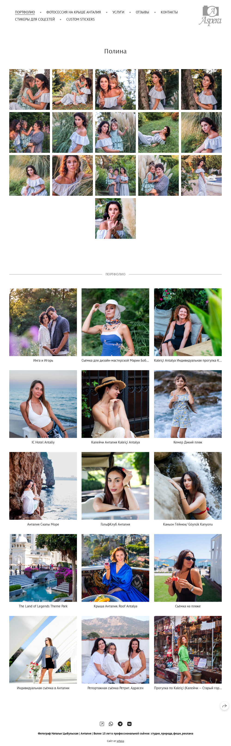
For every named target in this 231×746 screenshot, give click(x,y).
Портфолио (25, 12)
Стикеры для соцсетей (35, 19)
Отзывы (142, 12)
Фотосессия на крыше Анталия (73, 12)
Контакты (169, 12)
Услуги (118, 12)
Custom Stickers (80, 19)
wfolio (120, 743)
